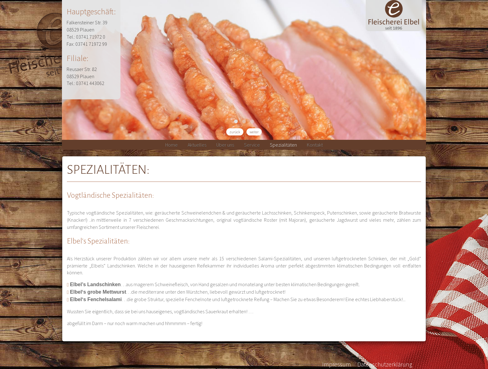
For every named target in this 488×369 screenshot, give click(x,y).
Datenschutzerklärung (384, 364)
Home (171, 145)
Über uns (225, 145)
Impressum (336, 364)
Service (252, 145)
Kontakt (315, 145)
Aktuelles (197, 145)
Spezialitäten (283, 145)
